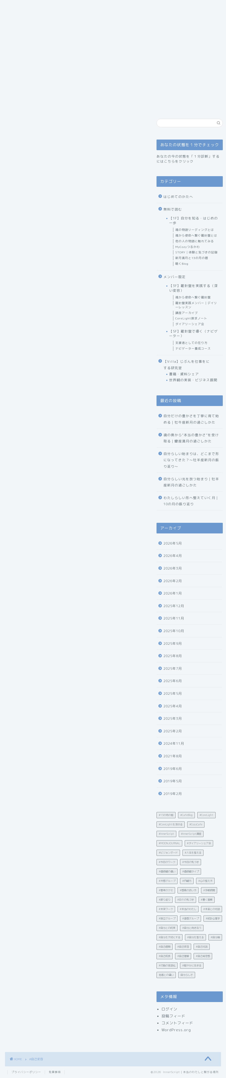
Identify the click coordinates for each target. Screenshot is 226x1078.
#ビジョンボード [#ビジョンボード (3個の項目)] (168, 852)
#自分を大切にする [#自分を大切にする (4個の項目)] (169, 937)
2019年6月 (172, 768)
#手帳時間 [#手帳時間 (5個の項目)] (209, 890)
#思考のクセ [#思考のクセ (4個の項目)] (166, 890)
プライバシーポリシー (26, 1072)
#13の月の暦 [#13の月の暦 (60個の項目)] (166, 815)
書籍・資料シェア (184, 374)
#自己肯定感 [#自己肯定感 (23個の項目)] (203, 956)
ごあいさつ (44, 54)
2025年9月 (172, 643)
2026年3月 (172, 568)
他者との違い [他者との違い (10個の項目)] (166, 975)
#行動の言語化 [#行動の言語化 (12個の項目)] (167, 965)
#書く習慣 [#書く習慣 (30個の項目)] (206, 899)
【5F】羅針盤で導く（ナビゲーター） (193, 333)
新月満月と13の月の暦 (191, 258)
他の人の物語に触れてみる (194, 241)
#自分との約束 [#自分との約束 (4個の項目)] (167, 928)
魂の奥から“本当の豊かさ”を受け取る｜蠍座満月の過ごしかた (191, 438)
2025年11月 (173, 618)
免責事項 (55, 1072)
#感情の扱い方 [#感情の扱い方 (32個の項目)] (188, 890)
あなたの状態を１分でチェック (134, 54)
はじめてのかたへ (81, 54)
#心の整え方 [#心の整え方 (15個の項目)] (205, 881)
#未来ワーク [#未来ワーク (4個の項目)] (166, 909)
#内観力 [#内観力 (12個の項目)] (186, 881)
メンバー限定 (174, 276)
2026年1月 (172, 593)
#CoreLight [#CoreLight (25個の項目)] (206, 815)
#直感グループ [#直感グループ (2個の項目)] (190, 918)
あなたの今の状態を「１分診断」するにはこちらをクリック (188, 159)
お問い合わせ (22, 64)
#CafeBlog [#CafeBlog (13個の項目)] (186, 815)
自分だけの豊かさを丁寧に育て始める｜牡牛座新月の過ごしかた (191, 419)
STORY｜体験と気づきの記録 (196, 252)
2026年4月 (172, 555)
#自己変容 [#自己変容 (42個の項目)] (183, 946)
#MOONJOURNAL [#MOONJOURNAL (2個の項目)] (169, 843)
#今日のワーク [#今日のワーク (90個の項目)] (167, 862)
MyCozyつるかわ (187, 247)
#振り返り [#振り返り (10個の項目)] (164, 899)
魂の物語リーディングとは (194, 230)
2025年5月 (172, 693)
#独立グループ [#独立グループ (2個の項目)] (167, 918)
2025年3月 (172, 718)
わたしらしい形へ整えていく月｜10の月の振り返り (191, 500)
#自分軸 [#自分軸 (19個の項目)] (215, 937)
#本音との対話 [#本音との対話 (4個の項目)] (211, 909)
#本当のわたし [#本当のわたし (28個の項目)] (188, 909)
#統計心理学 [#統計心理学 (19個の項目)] (213, 918)
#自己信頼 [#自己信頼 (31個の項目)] (164, 946)
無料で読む (172, 209)
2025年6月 (172, 680)
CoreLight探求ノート (191, 318)
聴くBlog (181, 264)
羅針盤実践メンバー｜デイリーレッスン (196, 305)
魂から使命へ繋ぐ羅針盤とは (196, 235)
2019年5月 (172, 781)
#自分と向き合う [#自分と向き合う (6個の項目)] (191, 928)
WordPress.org (176, 1029)
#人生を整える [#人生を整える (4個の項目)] (193, 852)
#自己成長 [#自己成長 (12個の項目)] (164, 956)
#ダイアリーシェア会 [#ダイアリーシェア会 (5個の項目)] (199, 843)
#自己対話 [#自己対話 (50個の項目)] (201, 946)
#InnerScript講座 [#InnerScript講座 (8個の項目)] (191, 834)
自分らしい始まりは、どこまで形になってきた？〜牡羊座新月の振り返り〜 (191, 460)
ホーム (16, 54)
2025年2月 (172, 731)
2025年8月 (172, 655)
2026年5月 (172, 543)
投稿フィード (173, 1016)
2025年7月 (172, 668)
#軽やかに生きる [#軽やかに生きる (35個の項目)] (191, 965)
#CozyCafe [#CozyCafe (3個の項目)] (195, 824)
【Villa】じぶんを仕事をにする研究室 (186, 364)
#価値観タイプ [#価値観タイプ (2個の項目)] (190, 871)
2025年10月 (173, 630)
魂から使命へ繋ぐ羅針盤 (193, 297)
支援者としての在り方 (191, 343)
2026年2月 (172, 580)
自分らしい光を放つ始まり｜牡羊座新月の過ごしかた (191, 482)
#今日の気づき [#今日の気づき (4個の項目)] (190, 862)
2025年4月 (172, 706)
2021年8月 (172, 756)
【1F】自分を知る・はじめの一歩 (193, 220)
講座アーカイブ (186, 313)
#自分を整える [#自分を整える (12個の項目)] (195, 937)
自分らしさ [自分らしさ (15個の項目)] (187, 975)
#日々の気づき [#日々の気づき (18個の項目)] (185, 899)
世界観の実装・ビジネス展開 (193, 380)
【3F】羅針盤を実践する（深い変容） (193, 287)
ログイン (169, 1009)
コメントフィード (177, 1023)
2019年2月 (172, 793)
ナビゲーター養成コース (193, 348)
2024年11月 (173, 743)
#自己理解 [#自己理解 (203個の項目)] (183, 956)
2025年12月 (173, 605)
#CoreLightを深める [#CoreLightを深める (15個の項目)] (170, 824)
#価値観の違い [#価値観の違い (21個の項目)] (167, 871)
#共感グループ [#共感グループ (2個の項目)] (167, 881)
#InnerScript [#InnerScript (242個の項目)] (166, 834)
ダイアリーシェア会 (189, 324)
